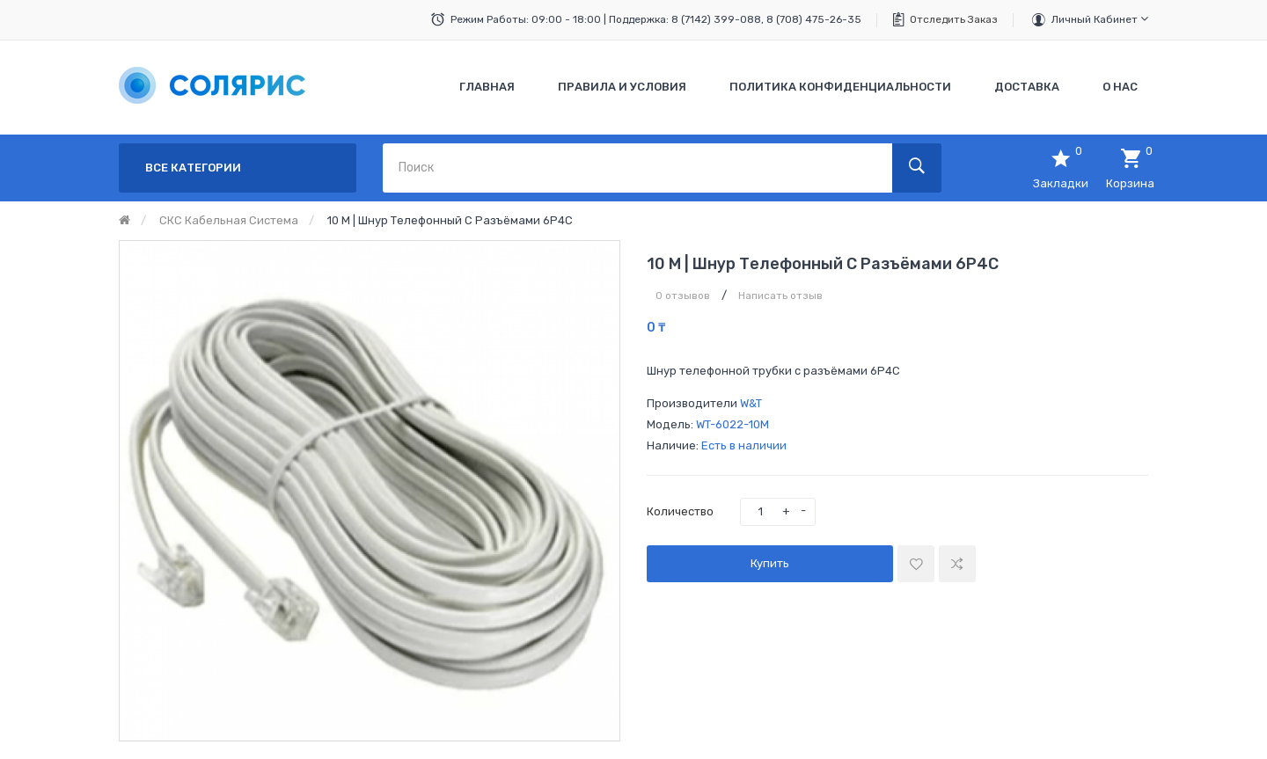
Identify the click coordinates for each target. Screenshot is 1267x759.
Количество (680, 511)
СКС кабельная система (228, 220)
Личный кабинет (1099, 19)
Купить (770, 563)
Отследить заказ (954, 19)
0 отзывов (682, 295)
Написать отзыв (780, 295)
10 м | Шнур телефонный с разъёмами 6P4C (450, 220)
